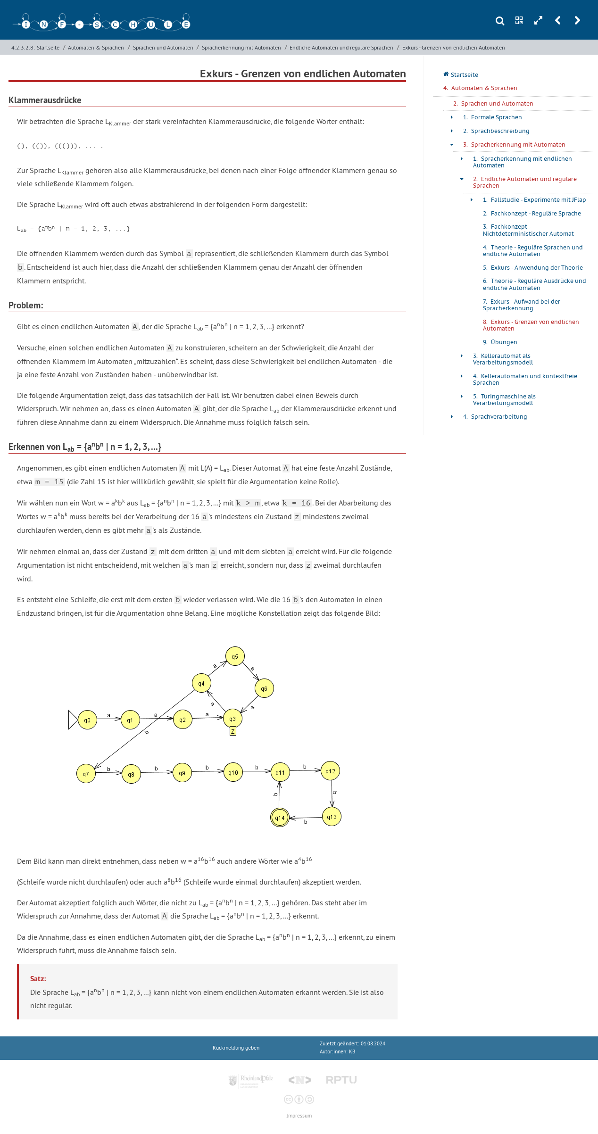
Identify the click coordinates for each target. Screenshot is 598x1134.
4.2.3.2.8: (23, 47)
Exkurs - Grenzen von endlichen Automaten (453, 47)
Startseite (48, 47)
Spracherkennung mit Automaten (241, 47)
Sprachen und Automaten (163, 47)
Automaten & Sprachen (96, 47)
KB (352, 1052)
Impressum (299, 1116)
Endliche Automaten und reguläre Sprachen (341, 47)
